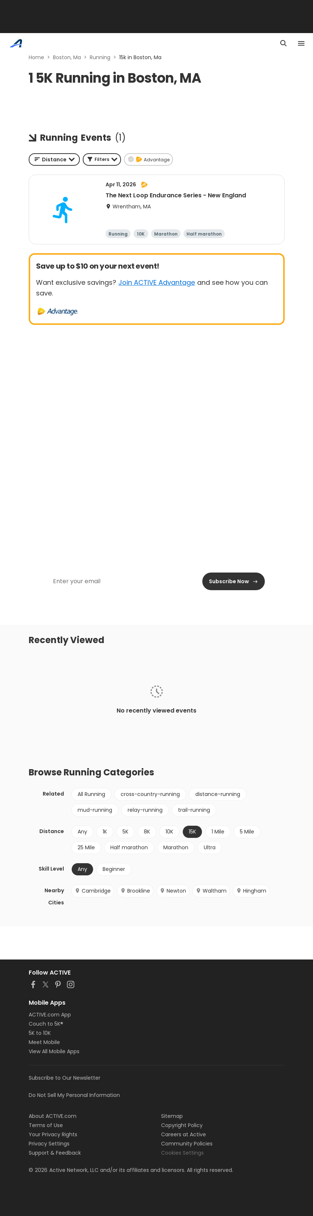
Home (36, 57)
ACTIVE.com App (50, 1014)
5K (125, 831)
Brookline (135, 890)
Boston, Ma (67, 57)
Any (82, 831)
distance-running (217, 794)
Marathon (175, 847)
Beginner (114, 869)
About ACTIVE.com (53, 1116)
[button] (102, 159)
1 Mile (217, 831)
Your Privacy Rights (53, 1134)
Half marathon (129, 847)
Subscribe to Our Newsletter (64, 1078)
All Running (91, 794)
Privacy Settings (49, 1143)
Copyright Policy (182, 1125)
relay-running (145, 810)
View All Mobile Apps (54, 1051)
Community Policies (187, 1143)
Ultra (210, 847)
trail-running (194, 810)
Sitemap (172, 1116)
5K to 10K (40, 1033)
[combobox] (54, 159)
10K (169, 831)
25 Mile (86, 847)
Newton (173, 890)
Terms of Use (46, 1125)
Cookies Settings (182, 1152)
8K (147, 831)
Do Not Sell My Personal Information (74, 1095)
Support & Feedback (55, 1152)
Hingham (251, 890)
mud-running (95, 810)
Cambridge (93, 890)
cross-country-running (150, 794)
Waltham (211, 890)
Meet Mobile (44, 1042)
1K (105, 831)
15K (192, 831)
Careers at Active (183, 1134)
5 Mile (247, 831)
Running (100, 57)
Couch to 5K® (46, 1023)
